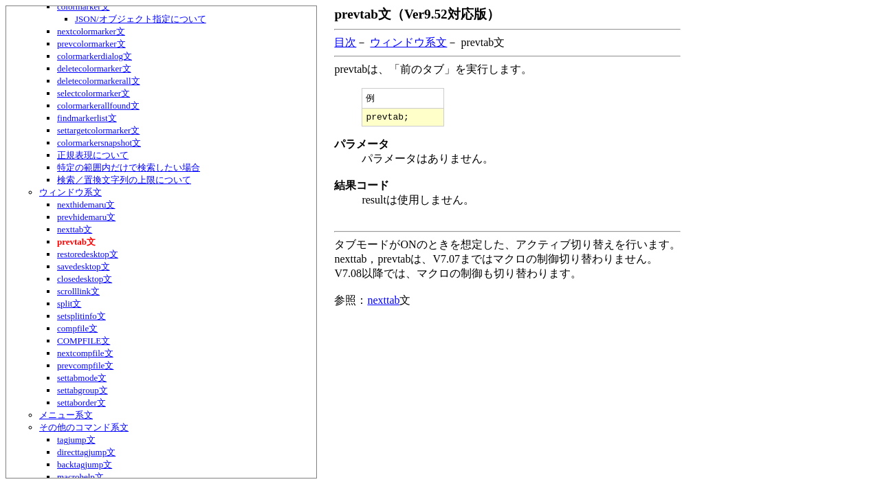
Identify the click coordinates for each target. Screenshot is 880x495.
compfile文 (77, 328)
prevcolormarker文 (91, 43)
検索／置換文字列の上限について (124, 180)
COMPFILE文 (83, 341)
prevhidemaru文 (86, 217)
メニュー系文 (66, 415)
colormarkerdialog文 (94, 56)
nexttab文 (74, 229)
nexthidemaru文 (86, 204)
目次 (345, 42)
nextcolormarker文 (91, 31)
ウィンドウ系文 (70, 192)
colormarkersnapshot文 (99, 143)
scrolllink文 (78, 291)
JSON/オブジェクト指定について (140, 19)
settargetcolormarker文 (98, 130)
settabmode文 (82, 378)
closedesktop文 (84, 279)
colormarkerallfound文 (98, 105)
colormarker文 (83, 6)
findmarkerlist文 (87, 118)
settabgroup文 (82, 390)
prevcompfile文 (85, 365)
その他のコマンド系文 (84, 427)
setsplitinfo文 (81, 316)
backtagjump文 (84, 464)
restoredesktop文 (87, 254)
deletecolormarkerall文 (98, 81)
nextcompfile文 (85, 353)
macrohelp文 (80, 477)
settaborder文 (81, 402)
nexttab (383, 303)
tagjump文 (76, 439)
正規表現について (93, 155)
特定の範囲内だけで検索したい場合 (128, 167)
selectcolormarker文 (93, 93)
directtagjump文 (86, 452)
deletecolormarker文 (94, 68)
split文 (69, 303)
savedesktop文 (83, 266)
